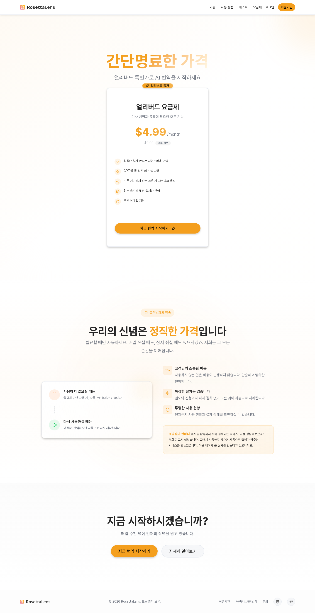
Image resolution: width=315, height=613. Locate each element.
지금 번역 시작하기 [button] (157, 228)
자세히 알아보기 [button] (183, 551)
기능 (212, 7)
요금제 (257, 7)
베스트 (243, 7)
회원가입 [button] (287, 7)
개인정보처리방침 (246, 601)
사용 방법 (227, 7)
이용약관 (224, 601)
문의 (265, 601)
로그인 (269, 7)
